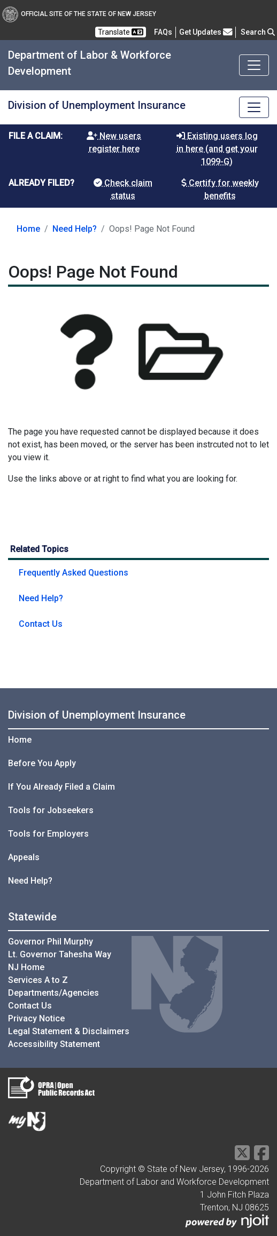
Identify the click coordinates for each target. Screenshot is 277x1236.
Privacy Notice (36, 1018)
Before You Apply (42, 763)
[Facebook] (261, 1156)
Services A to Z (38, 980)
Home (28, 229)
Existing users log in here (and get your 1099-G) (217, 149)
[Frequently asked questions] (163, 32)
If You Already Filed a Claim (61, 787)
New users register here (114, 142)
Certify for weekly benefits (220, 189)
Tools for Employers (48, 834)
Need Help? (74, 229)
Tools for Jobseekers (51, 810)
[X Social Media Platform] (242, 1156)
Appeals (24, 857)
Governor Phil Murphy (50, 941)
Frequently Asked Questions (73, 573)
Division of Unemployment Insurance (97, 105)
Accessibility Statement (54, 1044)
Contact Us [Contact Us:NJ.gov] (30, 1006)
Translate (120, 32)
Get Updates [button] (206, 32)
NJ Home (26, 967)
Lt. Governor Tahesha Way (59, 954)
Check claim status (123, 189)
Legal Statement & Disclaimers (68, 1031)
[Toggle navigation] (254, 65)
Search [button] (258, 32)
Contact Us (41, 624)
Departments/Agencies (53, 993)
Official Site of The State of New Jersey (79, 14)
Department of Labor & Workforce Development (89, 63)
